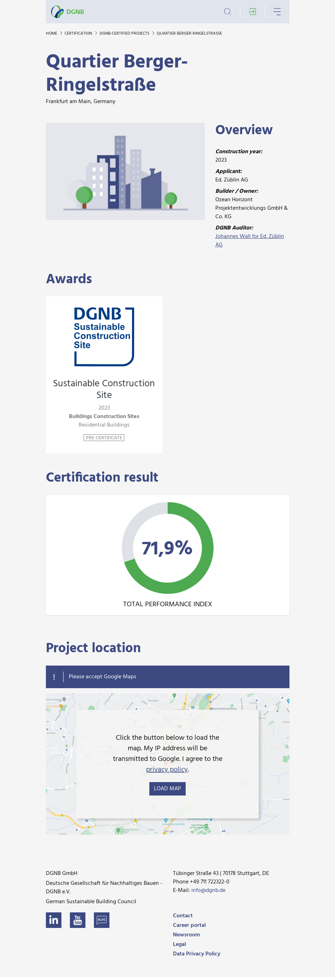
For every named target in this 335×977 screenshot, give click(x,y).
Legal (179, 944)
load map (167, 788)
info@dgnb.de (208, 890)
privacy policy (167, 769)
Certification (79, 33)
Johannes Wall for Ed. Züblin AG (249, 241)
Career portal (189, 925)
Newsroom (186, 935)
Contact (183, 916)
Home (52, 33)
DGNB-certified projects (125, 33)
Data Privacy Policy (196, 954)
